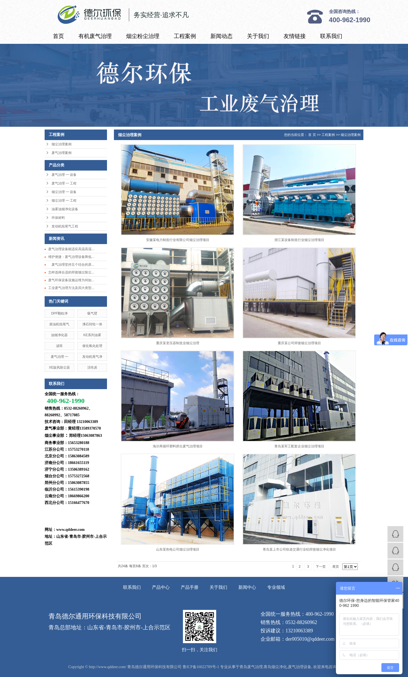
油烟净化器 (59, 335)
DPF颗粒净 (59, 313)
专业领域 (276, 587)
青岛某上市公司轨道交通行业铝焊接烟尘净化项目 (299, 549)
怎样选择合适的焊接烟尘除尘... (71, 272)
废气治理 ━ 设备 (64, 175)
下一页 (321, 567)
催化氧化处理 (92, 346)
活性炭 (92, 367)
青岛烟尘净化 (275, 667)
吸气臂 (92, 313)
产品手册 (189, 587)
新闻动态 (221, 36)
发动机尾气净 (92, 357)
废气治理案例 (62, 153)
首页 (58, 36)
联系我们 (331, 36)
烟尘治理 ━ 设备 (64, 192)
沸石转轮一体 (92, 324)
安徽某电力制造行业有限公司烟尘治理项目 (177, 240)
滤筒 (59, 346)
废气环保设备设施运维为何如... (71, 280)
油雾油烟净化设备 (65, 209)
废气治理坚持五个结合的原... (71, 265)
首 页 (312, 135)
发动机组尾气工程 (65, 226)
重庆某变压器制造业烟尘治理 (177, 343)
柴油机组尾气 (59, 324)
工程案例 (185, 36)
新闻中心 (247, 587)
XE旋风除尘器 (59, 367)
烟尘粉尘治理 (142, 36)
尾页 (335, 567)
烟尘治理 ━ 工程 (64, 200)
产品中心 (161, 587)
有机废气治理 (95, 36)
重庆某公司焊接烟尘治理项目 (299, 343)
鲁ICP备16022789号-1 (201, 667)
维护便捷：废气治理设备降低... (71, 257)
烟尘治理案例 (62, 144)
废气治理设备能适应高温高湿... (71, 249)
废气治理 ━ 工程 (64, 183)
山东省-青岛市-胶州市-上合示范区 (128, 627)
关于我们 (258, 36)
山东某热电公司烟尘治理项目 (177, 549)
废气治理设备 (299, 667)
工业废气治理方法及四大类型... (71, 288)
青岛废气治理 (251, 667)
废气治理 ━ (59, 357)
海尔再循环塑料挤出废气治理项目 (178, 446)
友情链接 (295, 36)
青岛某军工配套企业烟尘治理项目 (299, 446)
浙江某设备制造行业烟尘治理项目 (299, 240)
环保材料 (58, 218)
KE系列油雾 (92, 335)
